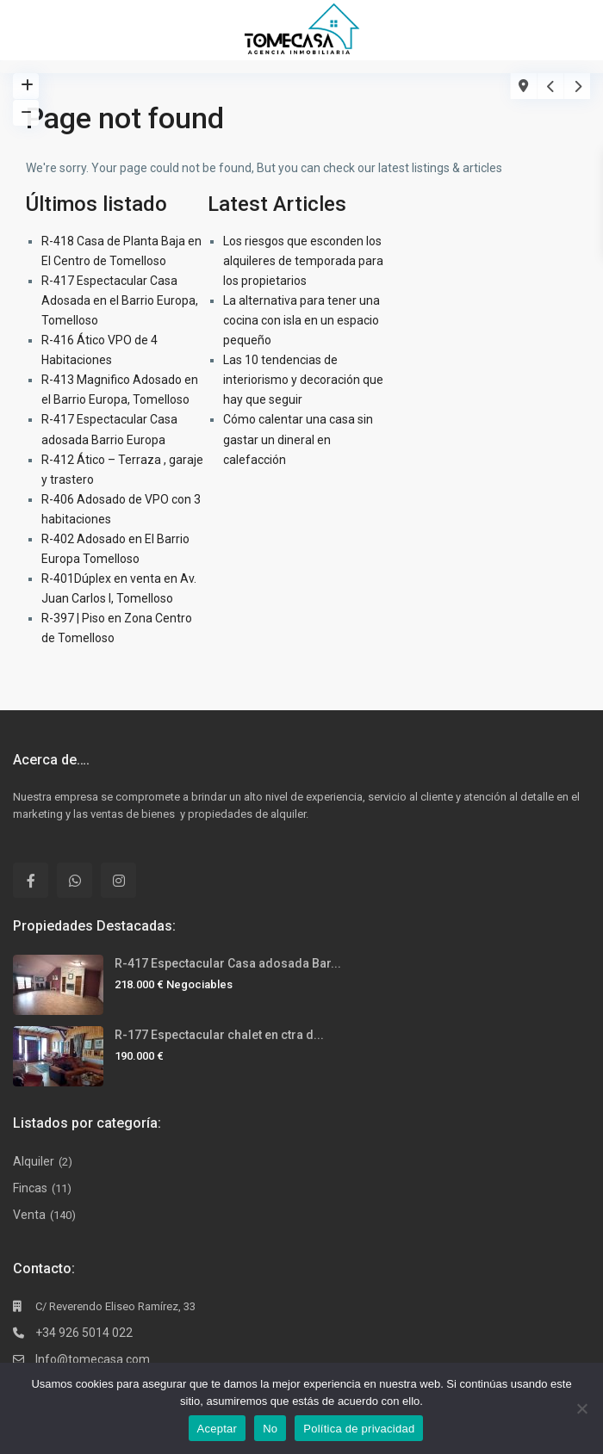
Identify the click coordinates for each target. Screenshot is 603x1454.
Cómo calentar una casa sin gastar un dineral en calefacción (298, 439)
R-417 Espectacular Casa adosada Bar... (228, 963)
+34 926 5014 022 (84, 1333)
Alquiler (33, 1161)
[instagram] (118, 880)
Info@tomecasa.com (92, 1359)
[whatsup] (74, 880)
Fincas (30, 1188)
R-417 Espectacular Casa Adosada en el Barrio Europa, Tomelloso (119, 300)
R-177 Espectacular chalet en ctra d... (219, 1035)
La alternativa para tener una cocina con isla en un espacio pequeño (301, 320)
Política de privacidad (358, 1428)
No (270, 1428)
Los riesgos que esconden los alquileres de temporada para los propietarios (303, 261)
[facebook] (30, 880)
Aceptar (217, 1428)
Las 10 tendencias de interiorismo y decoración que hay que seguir (303, 379)
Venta (29, 1215)
